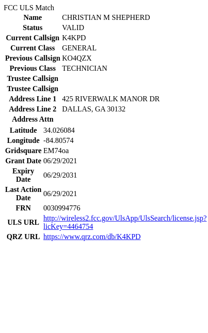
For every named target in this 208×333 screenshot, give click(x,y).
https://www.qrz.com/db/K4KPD (92, 236)
